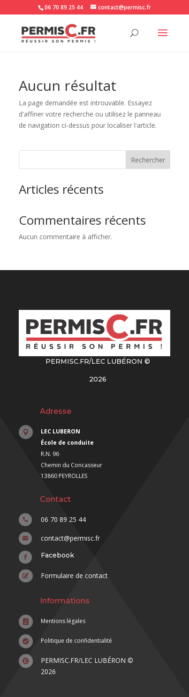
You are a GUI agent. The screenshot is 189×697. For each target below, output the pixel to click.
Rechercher (148, 159)
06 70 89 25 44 (64, 7)
